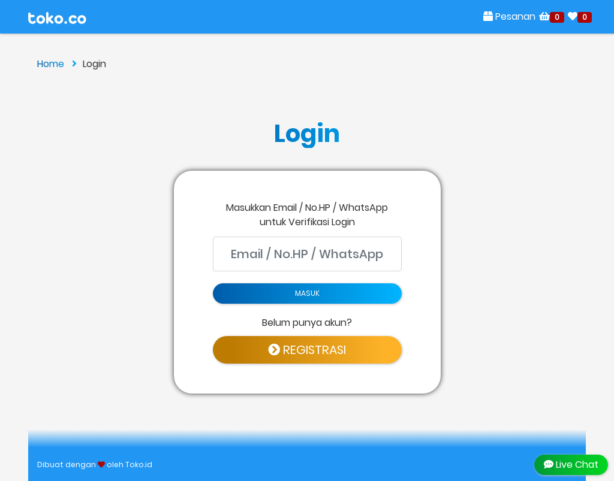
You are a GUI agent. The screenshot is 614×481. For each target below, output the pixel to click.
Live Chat (571, 464)
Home (57, 64)
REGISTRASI (307, 349)
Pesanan (509, 16)
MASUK (307, 293)
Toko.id (138, 464)
